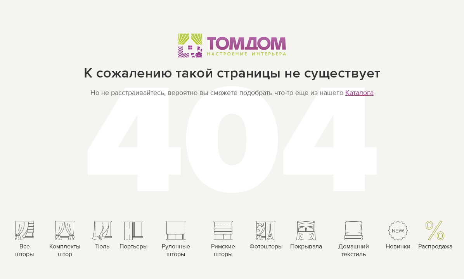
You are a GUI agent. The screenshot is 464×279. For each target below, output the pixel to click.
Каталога (359, 93)
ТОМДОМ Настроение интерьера (232, 45)
